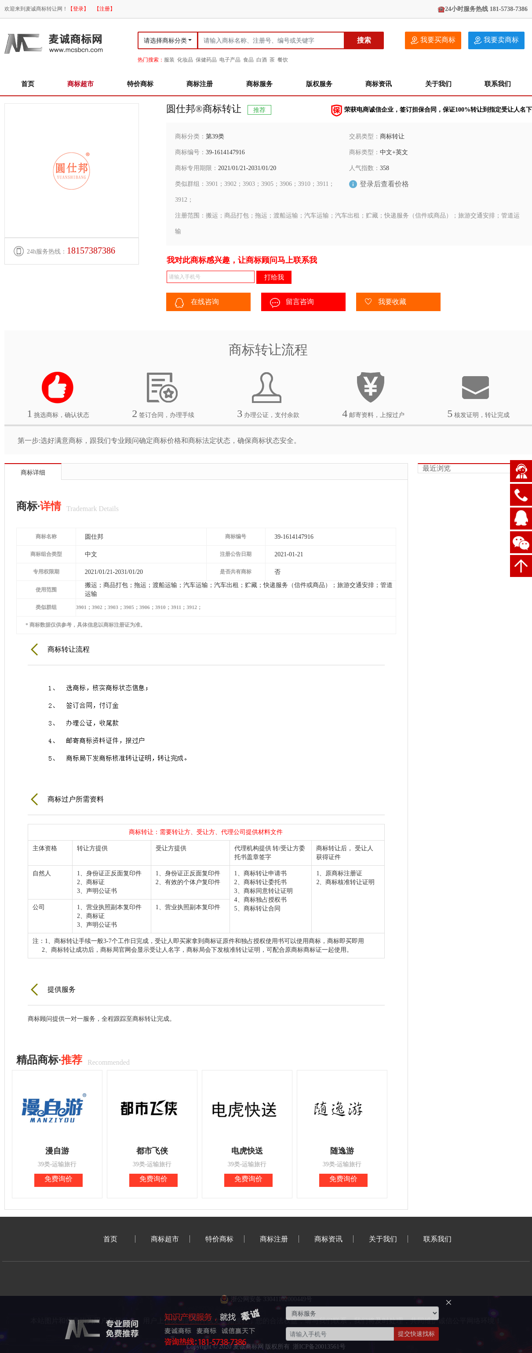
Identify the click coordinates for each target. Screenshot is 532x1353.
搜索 (364, 40)
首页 (27, 83)
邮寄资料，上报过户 (373, 395)
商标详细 (33, 472)
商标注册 (199, 83)
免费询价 (58, 1179)
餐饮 (282, 60)
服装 (169, 60)
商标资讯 (378, 83)
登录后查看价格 (384, 184)
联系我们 (498, 83)
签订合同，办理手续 (163, 395)
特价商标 (140, 83)
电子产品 (229, 60)
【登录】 (78, 9)
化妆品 (185, 60)
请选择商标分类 (165, 40)
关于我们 (438, 83)
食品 (248, 60)
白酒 (261, 60)
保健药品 (206, 60)
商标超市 (80, 83)
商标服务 (259, 83)
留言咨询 (292, 303)
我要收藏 (385, 302)
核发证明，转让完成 (478, 395)
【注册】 (104, 9)
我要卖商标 (496, 40)
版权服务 (319, 83)
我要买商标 (433, 40)
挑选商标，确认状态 (58, 395)
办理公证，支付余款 (268, 395)
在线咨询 (197, 303)
